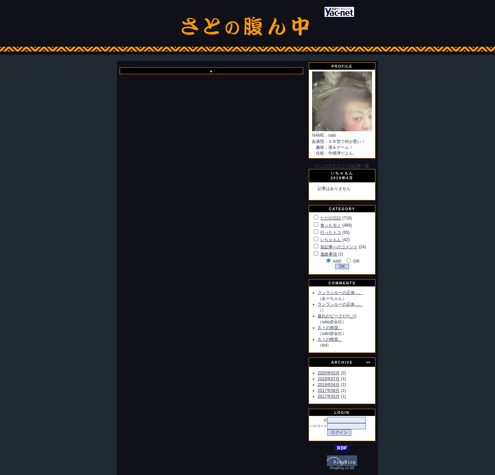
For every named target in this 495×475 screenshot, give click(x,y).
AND (337, 261)
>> (368, 362)
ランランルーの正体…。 (340, 292)
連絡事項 (328, 254)
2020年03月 (329, 373)
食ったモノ (330, 225)
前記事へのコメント (339, 247)
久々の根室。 (330, 327)
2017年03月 (329, 396)
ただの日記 (330, 218)
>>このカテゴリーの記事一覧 (342, 165)
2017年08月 (329, 390)
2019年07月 (329, 378)
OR (356, 261)
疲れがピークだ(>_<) (337, 316)
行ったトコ (330, 232)
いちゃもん (330, 239)
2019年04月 (329, 384)
